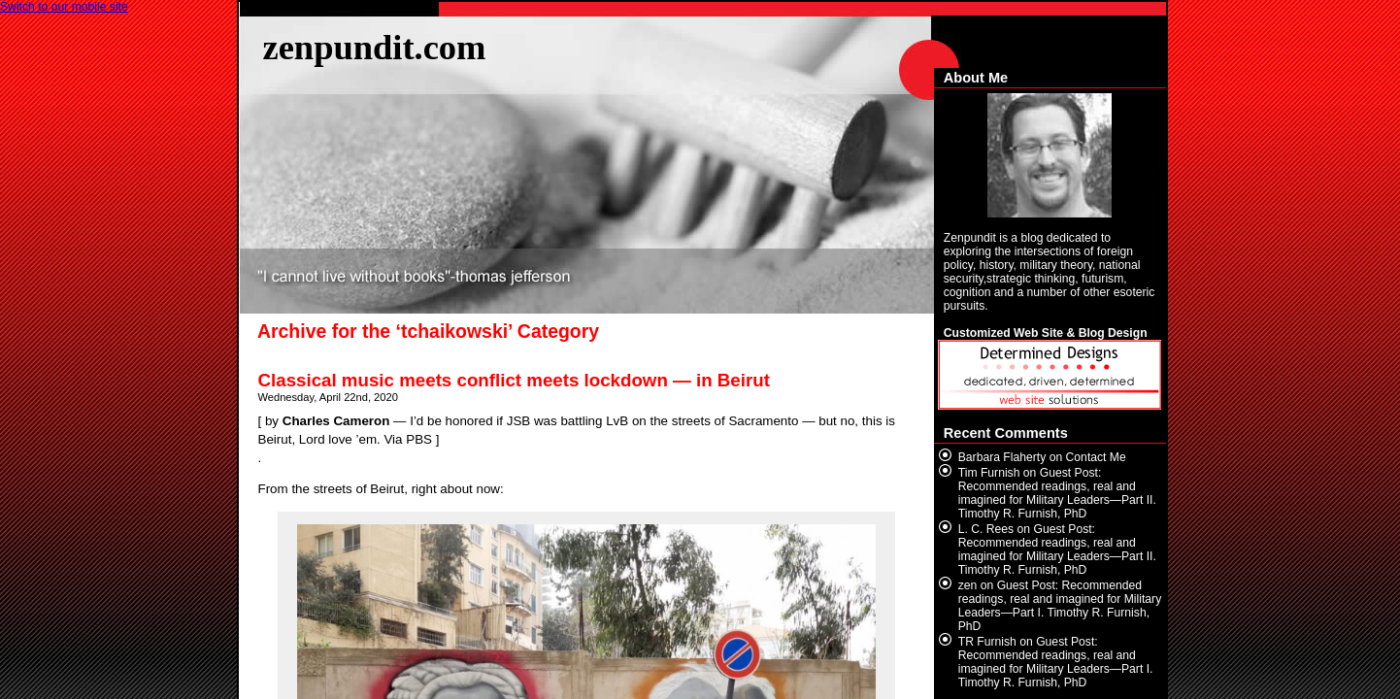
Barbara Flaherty (1002, 457)
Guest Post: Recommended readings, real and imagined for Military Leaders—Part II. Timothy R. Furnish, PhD (1057, 493)
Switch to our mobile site (64, 7)
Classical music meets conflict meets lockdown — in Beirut (514, 380)
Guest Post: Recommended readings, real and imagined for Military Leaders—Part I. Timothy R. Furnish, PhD (1059, 606)
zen (968, 585)
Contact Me (1096, 457)
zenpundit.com (374, 47)
